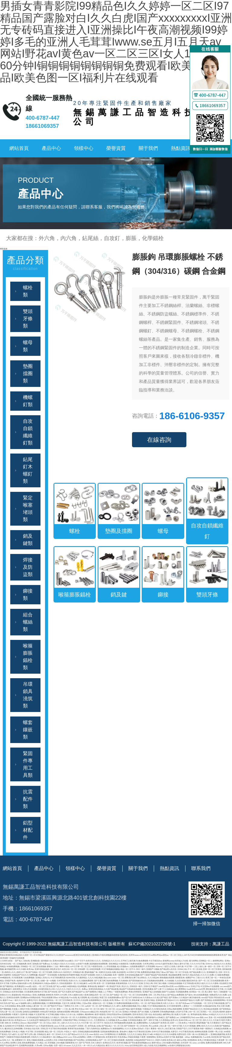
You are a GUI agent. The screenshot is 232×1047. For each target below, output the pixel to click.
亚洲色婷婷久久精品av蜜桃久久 (45, 983)
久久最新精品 (81, 977)
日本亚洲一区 (186, 1043)
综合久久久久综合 (67, 964)
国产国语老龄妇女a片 (137, 980)
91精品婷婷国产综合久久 (144, 1040)
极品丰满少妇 (8, 1020)
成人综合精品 (93, 997)
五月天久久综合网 (80, 1000)
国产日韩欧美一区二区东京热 (136, 1026)
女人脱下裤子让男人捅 (27, 1034)
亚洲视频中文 (212, 972)
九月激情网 (154, 1012)
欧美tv (184, 1023)
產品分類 (25, 263)
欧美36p (30, 969)
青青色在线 (92, 986)
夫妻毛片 (174, 1031)
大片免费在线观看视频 (122, 1003)
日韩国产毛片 (181, 1028)
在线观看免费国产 (137, 966)
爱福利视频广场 (91, 972)
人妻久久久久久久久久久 (70, 1023)
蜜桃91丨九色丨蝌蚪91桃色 (58, 966)
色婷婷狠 (129, 1040)
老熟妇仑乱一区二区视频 (102, 1003)
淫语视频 (51, 1043)
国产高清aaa (184, 1003)
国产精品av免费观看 (175, 995)
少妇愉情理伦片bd (187, 1017)
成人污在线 (148, 1045)
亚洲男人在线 (15, 1043)
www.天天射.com (61, 1026)
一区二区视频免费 (19, 964)
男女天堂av (161, 995)
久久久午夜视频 (189, 1026)
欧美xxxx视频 (121, 1020)
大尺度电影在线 (98, 1037)
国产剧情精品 (224, 1009)
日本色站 (27, 1028)
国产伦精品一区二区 (118, 995)
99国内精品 (71, 986)
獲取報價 (3, 249)
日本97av (209, 964)
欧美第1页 (165, 1023)
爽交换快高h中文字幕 (214, 989)
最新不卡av (7, 1000)
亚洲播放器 (35, 961)
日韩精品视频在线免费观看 (88, 1031)
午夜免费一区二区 (224, 1040)
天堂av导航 (87, 1003)
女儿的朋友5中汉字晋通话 (13, 1026)
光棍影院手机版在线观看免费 (18, 1037)
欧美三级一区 (211, 977)
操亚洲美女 (17, 989)
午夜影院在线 (96, 966)
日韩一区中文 (223, 972)
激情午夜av (156, 1043)
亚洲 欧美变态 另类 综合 (142, 1014)
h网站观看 (75, 1012)
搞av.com (107, 977)
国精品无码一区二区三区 (99, 995)
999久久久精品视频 (104, 975)
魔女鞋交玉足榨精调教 (14, 1028)
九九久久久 (60, 989)
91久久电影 (21, 969)
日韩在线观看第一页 (67, 983)
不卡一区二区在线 (195, 969)
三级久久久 (200, 977)
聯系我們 (201, 868)
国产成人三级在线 (22, 961)
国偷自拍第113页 (24, 983)
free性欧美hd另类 (166, 986)
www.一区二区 (118, 977)
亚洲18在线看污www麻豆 (63, 961)
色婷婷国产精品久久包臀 (190, 1000)
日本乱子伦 (195, 986)
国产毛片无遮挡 (64, 992)
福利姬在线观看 (63, 1012)
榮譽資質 (116, 148)
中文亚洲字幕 (39, 1014)
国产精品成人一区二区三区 (112, 1026)
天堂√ (147, 1028)
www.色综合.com (96, 1034)
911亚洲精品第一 (202, 1034)
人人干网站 (107, 992)
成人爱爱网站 (180, 989)
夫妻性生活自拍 (104, 972)
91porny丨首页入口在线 (165, 966)
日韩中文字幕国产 (150, 986)
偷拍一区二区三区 (107, 1009)
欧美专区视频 (17, 992)
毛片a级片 (12, 1034)
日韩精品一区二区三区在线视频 (33, 966)
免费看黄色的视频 (148, 972)
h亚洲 (85, 995)
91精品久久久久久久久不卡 (220, 1014)
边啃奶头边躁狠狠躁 (31, 1012)
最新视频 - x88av (183, 1037)
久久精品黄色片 (45, 1037)
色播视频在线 (196, 1037)
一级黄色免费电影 (120, 992)
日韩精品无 (41, 1034)
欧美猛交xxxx (20, 1020)
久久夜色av (147, 997)
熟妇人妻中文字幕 (181, 964)
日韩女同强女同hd (113, 1014)
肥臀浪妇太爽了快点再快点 (136, 977)
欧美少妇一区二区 (69, 969)
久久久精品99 (153, 977)
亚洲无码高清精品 (96, 989)
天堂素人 (15, 1009)
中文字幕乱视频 (52, 1014)
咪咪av (205, 1014)
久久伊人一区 (172, 1003)
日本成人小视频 (18, 1031)
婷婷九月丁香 (22, 972)
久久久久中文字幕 (197, 964)
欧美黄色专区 (111, 1037)
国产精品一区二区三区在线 (177, 972)
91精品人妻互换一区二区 (36, 1006)
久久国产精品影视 (111, 989)
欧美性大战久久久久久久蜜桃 (206, 983)
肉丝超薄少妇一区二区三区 (110, 1012)
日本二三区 (79, 1006)
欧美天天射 (19, 1017)
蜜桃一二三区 (62, 1009)
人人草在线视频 (109, 966)
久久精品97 (183, 997)
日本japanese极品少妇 (89, 1012)
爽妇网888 (89, 1014)
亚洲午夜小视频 (26, 1014)
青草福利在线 (196, 1014)
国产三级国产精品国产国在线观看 (153, 975)
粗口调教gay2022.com (62, 1037)
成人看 (71, 1009)
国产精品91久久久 (171, 1000)
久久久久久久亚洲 (135, 983)
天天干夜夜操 (193, 1028)
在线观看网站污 (95, 1000)
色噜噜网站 (151, 1037)
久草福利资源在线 (46, 1026)
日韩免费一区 (83, 969)
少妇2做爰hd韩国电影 (170, 1043)
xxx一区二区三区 (195, 1020)
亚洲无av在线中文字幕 (165, 1037)
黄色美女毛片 (55, 969)
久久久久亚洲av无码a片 (134, 1028)
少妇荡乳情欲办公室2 (46, 989)
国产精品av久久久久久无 (78, 1034)
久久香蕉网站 (81, 1017)
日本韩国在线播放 (135, 1020)
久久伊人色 (70, 1014)
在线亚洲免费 (94, 969)
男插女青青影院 (135, 992)
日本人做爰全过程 (75, 995)
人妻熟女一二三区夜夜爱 (192, 1006)
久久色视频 (169, 980)
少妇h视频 (60, 1043)
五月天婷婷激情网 (173, 1006)
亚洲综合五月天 (109, 1043)
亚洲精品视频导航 (218, 1034)
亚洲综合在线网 (12, 997)
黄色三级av (161, 972)
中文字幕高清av (155, 961)
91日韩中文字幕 (133, 972)
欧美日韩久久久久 (93, 961)
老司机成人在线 (94, 1026)
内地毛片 (34, 1037)
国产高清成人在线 (95, 1017)
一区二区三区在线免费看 (137, 995)
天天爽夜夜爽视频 (53, 1003)
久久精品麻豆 (81, 983)
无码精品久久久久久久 (111, 961)
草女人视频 (141, 1006)
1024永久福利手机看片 (164, 964)
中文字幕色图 (188, 983)
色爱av (85, 989)
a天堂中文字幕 (181, 1012)
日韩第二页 (82, 1026)
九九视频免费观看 (86, 980)
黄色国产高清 (114, 986)
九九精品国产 (154, 1023)
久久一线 (10, 1040)
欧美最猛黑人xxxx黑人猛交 (26, 986)
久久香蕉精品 (164, 1020)
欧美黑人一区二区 (139, 1003)
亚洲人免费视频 (38, 995)
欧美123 (174, 1020)
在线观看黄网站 (219, 1000)
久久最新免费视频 (221, 975)
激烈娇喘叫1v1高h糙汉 (155, 1017)
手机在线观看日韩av (49, 997)
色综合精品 (157, 1014)
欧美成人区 (171, 1040)
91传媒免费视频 (12, 966)
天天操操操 (123, 980)
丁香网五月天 (68, 1006)
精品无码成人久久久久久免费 (202, 975)
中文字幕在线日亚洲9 (141, 1031)
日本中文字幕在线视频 (161, 1031)
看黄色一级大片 (157, 1028)
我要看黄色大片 (71, 1043)
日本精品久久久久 (85, 1020)
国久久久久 (207, 1020)
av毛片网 (92, 983)
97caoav (67, 1045)
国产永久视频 (143, 1012)
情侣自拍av (26, 995)
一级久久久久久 (19, 1000)
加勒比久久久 (5, 995)
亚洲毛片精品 (149, 1000)
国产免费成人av (172, 1017)
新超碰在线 (16, 995)
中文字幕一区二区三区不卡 (92, 1023)
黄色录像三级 (137, 1000)
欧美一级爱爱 (118, 975)
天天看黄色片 (215, 1023)
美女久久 (125, 986)
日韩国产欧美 (10, 980)
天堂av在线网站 (78, 1037)
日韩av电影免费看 (174, 1009)
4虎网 (88, 1037)
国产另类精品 (206, 1000)
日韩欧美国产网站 (70, 1020)
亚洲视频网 (126, 1014)
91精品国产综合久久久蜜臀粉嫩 (24, 975)
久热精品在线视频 (174, 983)
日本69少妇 (182, 969)
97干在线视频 (195, 1003)
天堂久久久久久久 (73, 989)
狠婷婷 (222, 1012)
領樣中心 (83, 148)
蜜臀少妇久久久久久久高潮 (207, 1026)
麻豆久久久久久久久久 (115, 1045)
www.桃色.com (201, 1017)
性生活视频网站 (160, 1045)
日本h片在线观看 (30, 989)
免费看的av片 (106, 1028)
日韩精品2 (7, 992)
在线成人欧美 (108, 1000)
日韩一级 (190, 1034)
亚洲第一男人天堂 (215, 1031)
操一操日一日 (210, 966)
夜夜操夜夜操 (121, 983)
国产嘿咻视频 (5, 1009)
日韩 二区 (152, 995)
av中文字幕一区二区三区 (80, 966)
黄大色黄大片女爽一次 (180, 1014)
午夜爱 (142, 1037)
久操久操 (179, 966)
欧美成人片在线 (181, 961)
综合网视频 (81, 986)
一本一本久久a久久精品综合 (93, 1045)
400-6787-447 (43, 118)
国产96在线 (52, 992)
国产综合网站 (78, 1040)
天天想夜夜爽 (16, 977)
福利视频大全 (46, 961)
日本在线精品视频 (132, 975)
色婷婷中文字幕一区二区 (27, 980)
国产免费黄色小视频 (94, 992)
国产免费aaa (44, 964)
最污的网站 (193, 961)
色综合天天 (108, 1023)
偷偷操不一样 (103, 986)
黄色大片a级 (148, 1034)
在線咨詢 (159, 439)
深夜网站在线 (139, 1017)
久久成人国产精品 (160, 997)
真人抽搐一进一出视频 (46, 980)
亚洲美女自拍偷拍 (7, 1017)
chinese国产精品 (123, 1009)
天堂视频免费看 (182, 992)
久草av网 (38, 1045)
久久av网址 (4, 1043)
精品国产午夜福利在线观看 (130, 989)
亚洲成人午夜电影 (129, 1012)
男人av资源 (153, 1026)
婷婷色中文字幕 (40, 992)
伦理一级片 (58, 1045)
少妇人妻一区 (164, 1026)
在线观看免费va (114, 997)
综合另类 (35, 1028)
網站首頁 (19, 148)
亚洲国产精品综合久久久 (193, 1009)
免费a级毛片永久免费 (218, 995)
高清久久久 (73, 980)
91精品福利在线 (209, 1006)
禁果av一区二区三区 (122, 1000)
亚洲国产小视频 (152, 969)
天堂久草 (65, 1003)
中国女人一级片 (70, 1031)
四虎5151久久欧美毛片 (62, 972)
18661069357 (42, 126)
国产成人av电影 (59, 986)
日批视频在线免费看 (155, 980)
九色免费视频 (28, 977)
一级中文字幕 (176, 1026)
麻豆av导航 (181, 1040)
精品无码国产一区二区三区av (39, 1023)
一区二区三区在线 (45, 986)
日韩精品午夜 (78, 972)
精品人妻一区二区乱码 (54, 1031)
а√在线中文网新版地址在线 (179, 1045)
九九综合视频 (180, 980)
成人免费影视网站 (140, 1023)
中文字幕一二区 (191, 966)
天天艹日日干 (79, 961)
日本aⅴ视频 (48, 1045)
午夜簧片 (15, 1014)
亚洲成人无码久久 (42, 977)
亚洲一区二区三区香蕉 (212, 969)
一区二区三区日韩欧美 (63, 1000)
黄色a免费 (21, 1006)
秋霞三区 (103, 997)
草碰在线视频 (133, 1037)
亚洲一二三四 (175, 1023)
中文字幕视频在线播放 (111, 969)
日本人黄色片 (96, 1043)
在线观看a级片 (6, 989)
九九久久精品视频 (95, 977)
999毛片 (185, 975)
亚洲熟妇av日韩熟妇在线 (30, 997)
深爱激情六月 (20, 1040)
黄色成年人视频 (126, 1031)
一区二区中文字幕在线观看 (213, 1003)
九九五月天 (76, 1045)
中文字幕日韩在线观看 (58, 1028)
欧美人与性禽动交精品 (207, 1040)
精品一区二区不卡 (128, 969)
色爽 (114, 972)
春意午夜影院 (100, 1014)
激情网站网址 (218, 961)
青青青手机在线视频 (76, 1028)
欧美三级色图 (32, 964)
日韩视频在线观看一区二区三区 (43, 1009)
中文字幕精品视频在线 (156, 1006)
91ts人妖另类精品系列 (134, 1045)
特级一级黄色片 (206, 1028)
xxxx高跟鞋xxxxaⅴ (181, 986)
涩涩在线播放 (147, 989)
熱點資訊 (180, 148)
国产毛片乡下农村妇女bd (132, 997)
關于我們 (148, 148)
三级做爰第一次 (224, 992)
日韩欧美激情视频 (65, 1040)
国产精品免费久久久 (197, 972)
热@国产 (72, 1026)
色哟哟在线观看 (201, 1031)
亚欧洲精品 (113, 964)
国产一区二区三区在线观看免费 (211, 980)
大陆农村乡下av (31, 1026)
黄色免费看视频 (28, 1043)
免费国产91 (190, 977)
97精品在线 (63, 997)
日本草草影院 (62, 980)
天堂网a (13, 983)
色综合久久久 (219, 964)
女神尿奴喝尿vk (91, 1040)
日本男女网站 (148, 964)
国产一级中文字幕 (150, 1020)
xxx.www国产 (225, 986)
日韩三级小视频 (159, 983)
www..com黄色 (198, 1043)
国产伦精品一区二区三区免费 (40, 972)
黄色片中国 (24, 1009)
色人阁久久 (107, 1017)
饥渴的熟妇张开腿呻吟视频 (68, 975)
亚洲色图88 (192, 1040)
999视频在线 (5, 977)
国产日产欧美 (84, 1043)
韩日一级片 (140, 969)
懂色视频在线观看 (167, 977)
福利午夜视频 (135, 1009)
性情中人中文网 (60, 995)
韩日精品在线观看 (211, 1009)
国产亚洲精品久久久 (107, 1006)
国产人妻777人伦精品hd (164, 989)
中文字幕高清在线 (186, 1031)
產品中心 (51, 148)
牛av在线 (73, 997)
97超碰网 (22, 1003)
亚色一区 (212, 1017)
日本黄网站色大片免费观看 (115, 1034)
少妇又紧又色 (169, 1028)
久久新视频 (110, 1020)
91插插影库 (123, 964)
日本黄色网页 (56, 1020)
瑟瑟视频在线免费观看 (98, 964)
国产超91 (188, 995)
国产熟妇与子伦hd (54, 1006)
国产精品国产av (78, 992)
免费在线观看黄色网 (214, 1043)
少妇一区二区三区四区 (197, 1012)
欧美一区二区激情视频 (106, 983)
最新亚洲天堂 (191, 980)
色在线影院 (121, 972)
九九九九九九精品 (134, 1034)
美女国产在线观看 (87, 975)
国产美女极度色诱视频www (139, 1043)
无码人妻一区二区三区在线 (11, 1012)
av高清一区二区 (91, 1006)
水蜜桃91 (80, 1014)
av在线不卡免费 (82, 964)
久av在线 (206, 1037)
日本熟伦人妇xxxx (19, 1023)
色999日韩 (70, 977)
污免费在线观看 (135, 964)
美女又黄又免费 (223, 1006)
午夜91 (62, 1014)
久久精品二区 (41, 1043)
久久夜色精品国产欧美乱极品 (37, 1017)
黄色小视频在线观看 (35, 1040)
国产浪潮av (173, 997)
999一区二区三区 (92, 1009)
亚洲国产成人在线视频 (152, 992)
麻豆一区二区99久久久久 (57, 1034)
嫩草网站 (166, 1014)
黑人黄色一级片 (211, 992)
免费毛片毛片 (32, 1000)
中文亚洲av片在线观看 (210, 986)
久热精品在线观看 (221, 1028)
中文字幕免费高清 (58, 977)
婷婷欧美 (49, 995)
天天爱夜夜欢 (99, 1020)
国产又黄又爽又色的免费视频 (106, 980)
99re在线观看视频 (201, 995)
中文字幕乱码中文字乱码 (123, 1017)
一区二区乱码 (213, 1012)
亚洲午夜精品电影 (42, 969)
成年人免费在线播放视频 (126, 1006)
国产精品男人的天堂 (168, 969)
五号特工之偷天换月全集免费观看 (134, 961)
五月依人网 (148, 983)
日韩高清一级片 (136, 986)
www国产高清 (207, 997)
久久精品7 (55, 964)
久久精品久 (54, 1017)
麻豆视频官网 (10, 969)
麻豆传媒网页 (5, 975)
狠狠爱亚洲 (179, 977)
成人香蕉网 (82, 997)
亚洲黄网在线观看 (26, 1045)
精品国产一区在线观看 (48, 975)
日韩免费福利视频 (167, 1012)
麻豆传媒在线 (194, 997)
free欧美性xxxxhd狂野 (196, 989)
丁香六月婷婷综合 (92, 1028)
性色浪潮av (122, 1037)
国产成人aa (13, 1003)
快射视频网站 (118, 1028)
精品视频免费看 (175, 975)
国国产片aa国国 (168, 992)
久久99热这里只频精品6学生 (38, 1020)
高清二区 (56, 1023)
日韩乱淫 (44, 1028)
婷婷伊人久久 (10, 972)
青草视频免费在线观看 (123, 1023)
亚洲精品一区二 (205, 961)
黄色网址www (168, 961)
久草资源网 (150, 966)
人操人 (201, 966)
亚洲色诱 (159, 1000)
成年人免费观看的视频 (36, 1003)
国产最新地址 (8, 986)
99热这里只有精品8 (48, 1012)
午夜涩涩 (191, 1023)
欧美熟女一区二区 (196, 992)
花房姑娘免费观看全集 (109, 1031)
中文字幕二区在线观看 (35, 1031)
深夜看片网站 (75, 1003)
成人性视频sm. (123, 966)
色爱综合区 (181, 1034)
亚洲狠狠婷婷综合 (46, 1000)
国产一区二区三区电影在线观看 (111, 1040)
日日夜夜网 (28, 992)
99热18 (8, 1023)
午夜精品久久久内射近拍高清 (154, 1009)
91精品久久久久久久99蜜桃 (165, 1034)
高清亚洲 (214, 1037)
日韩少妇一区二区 (67, 1017)
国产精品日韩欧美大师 (157, 1003)
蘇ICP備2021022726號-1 (151, 943)
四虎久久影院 (160, 1040)
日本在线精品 (10, 1006)
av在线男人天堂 (50, 1040)
